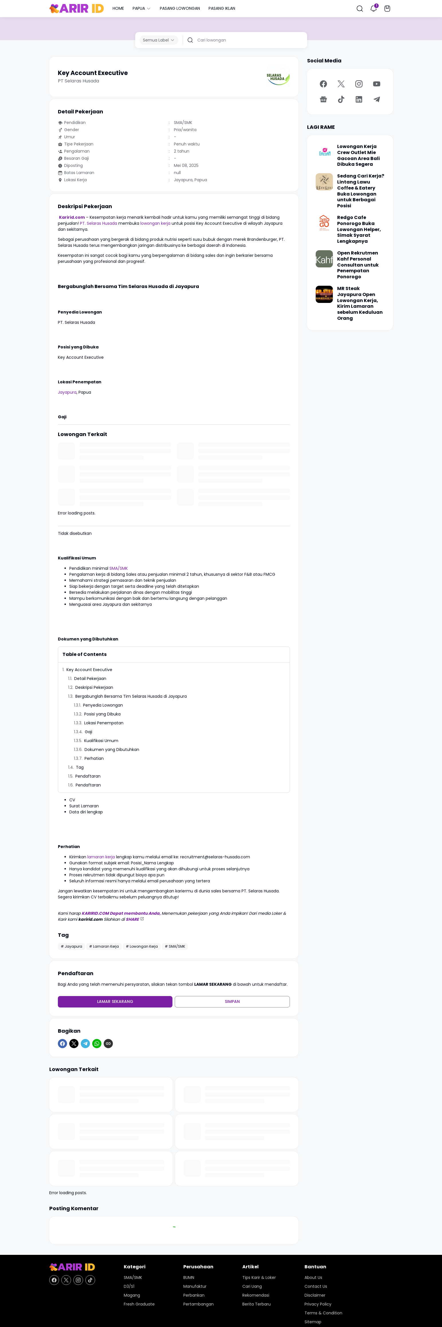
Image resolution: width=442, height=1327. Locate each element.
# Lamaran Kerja (104, 946)
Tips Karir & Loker (259, 1277)
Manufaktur (195, 1286)
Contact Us (316, 1286)
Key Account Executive (89, 670)
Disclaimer (315, 1295)
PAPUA (142, 8)
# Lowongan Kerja (142, 946)
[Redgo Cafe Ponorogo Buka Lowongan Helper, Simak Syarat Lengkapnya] (324, 223)
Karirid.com (72, 217)
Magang (132, 1295)
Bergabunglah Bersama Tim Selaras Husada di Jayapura (131, 696)
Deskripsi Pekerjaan (94, 687)
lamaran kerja (101, 857)
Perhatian (94, 758)
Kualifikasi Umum (101, 741)
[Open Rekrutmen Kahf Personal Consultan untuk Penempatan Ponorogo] (324, 258)
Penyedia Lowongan (103, 705)
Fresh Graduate (139, 1304)
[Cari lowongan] (250, 40)
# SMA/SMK (175, 946)
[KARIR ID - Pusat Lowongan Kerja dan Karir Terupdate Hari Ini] (72, 1267)
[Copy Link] (108, 1043)
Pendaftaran (88, 776)
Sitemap (313, 1322)
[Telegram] (85, 1043)
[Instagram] (359, 83)
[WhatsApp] (96, 1043)
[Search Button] (360, 8)
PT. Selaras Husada (98, 223)
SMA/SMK (118, 568)
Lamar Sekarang (115, 1001)
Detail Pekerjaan (90, 678)
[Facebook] (62, 1043)
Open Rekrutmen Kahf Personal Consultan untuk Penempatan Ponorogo (358, 265)
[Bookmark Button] (387, 8)
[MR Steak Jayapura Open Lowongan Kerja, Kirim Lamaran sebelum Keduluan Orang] (324, 294)
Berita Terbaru (256, 1304)
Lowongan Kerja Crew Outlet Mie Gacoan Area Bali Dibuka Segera (358, 155)
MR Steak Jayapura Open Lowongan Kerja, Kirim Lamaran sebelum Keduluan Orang (360, 304)
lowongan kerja (155, 223)
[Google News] (323, 99)
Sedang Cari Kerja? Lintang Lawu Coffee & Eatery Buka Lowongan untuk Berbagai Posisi (360, 191)
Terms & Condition (323, 1313)
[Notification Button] (373, 8)
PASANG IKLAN (222, 8)
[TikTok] (341, 99)
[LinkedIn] (359, 99)
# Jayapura (71, 946)
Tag (80, 767)
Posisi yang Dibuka (102, 714)
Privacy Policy (318, 1304)
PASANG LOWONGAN (180, 8)
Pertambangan (198, 1304)
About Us (313, 1277)
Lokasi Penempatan (103, 723)
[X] (73, 1043)
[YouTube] (376, 83)
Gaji (88, 732)
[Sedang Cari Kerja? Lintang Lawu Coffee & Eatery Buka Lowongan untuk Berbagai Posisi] (324, 181)
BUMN (188, 1277)
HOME (118, 8)
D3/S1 (129, 1286)
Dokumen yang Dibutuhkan (112, 749)
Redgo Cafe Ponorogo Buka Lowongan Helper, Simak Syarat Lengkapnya (359, 230)
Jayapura (67, 392)
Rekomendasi (255, 1295)
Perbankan (194, 1295)
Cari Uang (252, 1286)
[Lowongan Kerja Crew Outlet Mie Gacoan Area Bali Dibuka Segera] (324, 152)
